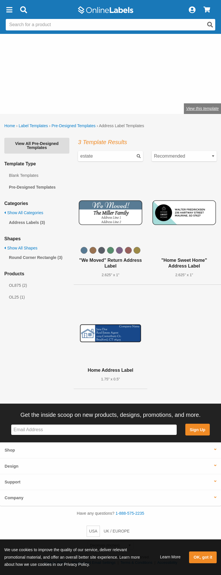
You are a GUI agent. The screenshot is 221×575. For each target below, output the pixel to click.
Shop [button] (10, 450)
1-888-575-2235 (130, 513)
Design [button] (11, 466)
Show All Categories (23, 212)
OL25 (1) (17, 297)
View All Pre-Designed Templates (36, 145)
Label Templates (33, 125)
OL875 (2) (18, 285)
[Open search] (210, 25)
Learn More (170, 557)
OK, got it (203, 557)
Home (9, 125)
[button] (9, 10)
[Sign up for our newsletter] (94, 430)
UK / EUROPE (116, 531)
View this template (202, 108)
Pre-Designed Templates (74, 125)
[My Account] (192, 10)
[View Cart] (206, 10)
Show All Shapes (20, 248)
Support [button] (12, 482)
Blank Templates (23, 175)
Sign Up (197, 429)
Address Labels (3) (27, 222)
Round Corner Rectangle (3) (35, 257)
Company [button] (14, 497)
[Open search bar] (23, 10)
